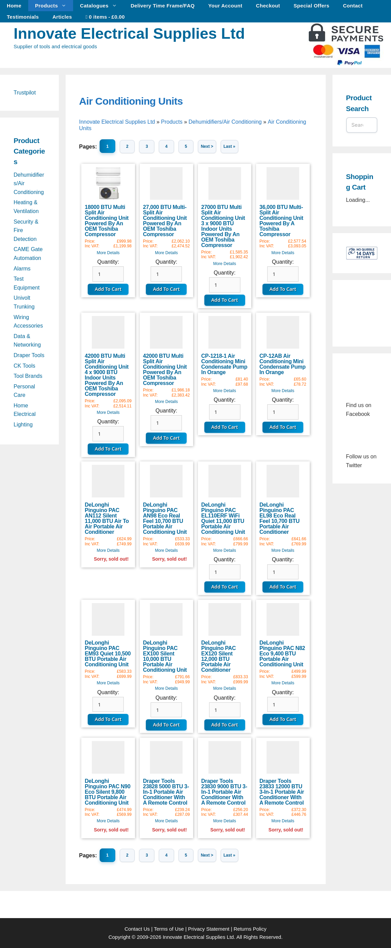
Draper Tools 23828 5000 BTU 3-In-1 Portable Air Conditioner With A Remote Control (166, 792)
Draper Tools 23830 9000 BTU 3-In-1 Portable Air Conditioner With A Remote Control (224, 792)
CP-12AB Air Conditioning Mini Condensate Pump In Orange (282, 364)
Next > (209, 146)
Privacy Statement (209, 929)
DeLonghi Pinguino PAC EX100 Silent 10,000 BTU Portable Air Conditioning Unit (165, 656)
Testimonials (23, 17)
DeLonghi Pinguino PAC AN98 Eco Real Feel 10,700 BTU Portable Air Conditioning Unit (165, 518)
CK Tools (24, 366)
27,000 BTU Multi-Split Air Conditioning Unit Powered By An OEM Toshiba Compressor (165, 220)
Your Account (225, 5)
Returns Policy (250, 929)
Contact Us (137, 929)
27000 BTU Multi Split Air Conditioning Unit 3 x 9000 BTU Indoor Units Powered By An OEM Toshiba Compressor (223, 226)
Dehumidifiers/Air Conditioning (224, 122)
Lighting (23, 424)
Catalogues (102, 5)
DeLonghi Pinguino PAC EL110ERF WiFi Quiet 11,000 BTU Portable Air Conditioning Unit (223, 518)
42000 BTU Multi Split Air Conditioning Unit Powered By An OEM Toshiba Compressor (165, 369)
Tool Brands (28, 376)
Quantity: (108, 262)
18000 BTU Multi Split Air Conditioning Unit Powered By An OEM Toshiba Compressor (107, 220)
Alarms (22, 268)
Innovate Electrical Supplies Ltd (129, 33)
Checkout (268, 5)
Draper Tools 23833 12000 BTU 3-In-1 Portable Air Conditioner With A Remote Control (281, 792)
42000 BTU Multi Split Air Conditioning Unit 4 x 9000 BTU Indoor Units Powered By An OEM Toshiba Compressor (107, 375)
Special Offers (311, 5)
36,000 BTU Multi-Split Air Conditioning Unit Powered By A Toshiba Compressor (281, 220)
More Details (108, 252)
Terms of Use (169, 929)
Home (14, 5)
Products (54, 5)
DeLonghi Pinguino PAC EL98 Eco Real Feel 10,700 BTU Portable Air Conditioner (279, 518)
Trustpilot (25, 92)
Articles (62, 17)
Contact (353, 5)
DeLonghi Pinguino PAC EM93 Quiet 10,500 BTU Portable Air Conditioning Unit (108, 653)
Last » (232, 146)
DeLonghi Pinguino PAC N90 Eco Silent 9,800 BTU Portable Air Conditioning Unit (107, 792)
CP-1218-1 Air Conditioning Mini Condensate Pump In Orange (224, 364)
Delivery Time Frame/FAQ (162, 5)
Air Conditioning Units (131, 101)
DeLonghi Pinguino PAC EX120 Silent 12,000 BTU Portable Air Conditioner (218, 656)
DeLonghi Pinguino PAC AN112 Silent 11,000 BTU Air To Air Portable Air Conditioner (107, 518)
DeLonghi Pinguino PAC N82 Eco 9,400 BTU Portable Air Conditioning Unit (282, 653)
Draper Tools (29, 355)
